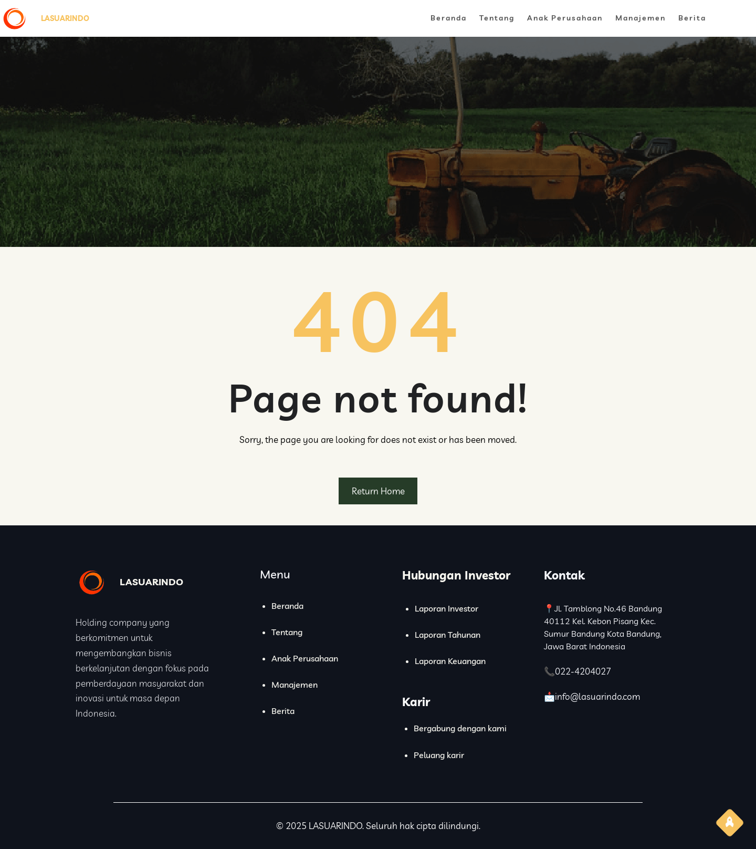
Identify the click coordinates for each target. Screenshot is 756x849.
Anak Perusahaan (304, 658)
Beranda (287, 605)
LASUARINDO (65, 18)
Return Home (378, 490)
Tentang (286, 632)
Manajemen (294, 684)
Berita (283, 711)
